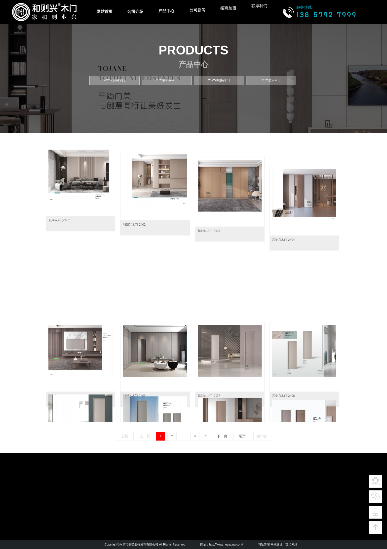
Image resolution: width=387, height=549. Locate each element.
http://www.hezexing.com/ (226, 544)
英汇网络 (291, 544)
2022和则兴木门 (219, 80)
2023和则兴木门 (167, 80)
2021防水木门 (271, 80)
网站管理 (264, 544)
